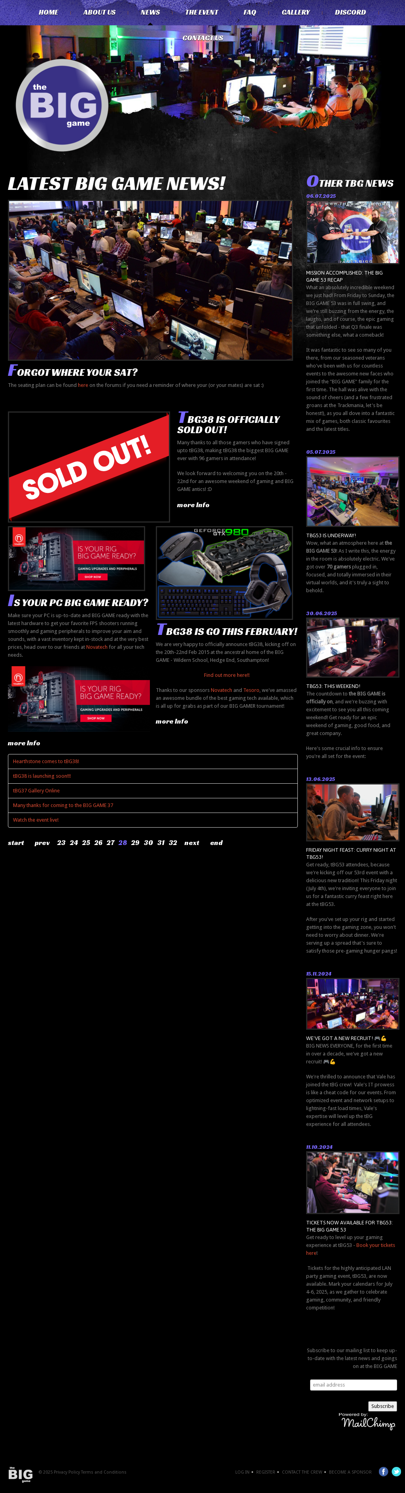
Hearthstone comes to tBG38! (46, 761)
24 (74, 842)
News (150, 12)
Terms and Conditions (104, 1472)
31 (161, 842)
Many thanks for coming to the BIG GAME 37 (63, 805)
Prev (42, 842)
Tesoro (251, 690)
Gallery (296, 12)
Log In (242, 1472)
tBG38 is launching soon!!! (42, 776)
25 (86, 842)
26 (98, 842)
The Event (201, 12)
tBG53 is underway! (331, 535)
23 (61, 842)
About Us (99, 12)
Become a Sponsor (350, 1472)
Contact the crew (302, 1472)
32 (173, 842)
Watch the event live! (36, 820)
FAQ (250, 12)
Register (265, 1472)
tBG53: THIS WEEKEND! (333, 686)
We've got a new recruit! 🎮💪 (346, 1038)
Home (48, 12)
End (216, 842)
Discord (350, 12)
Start (16, 842)
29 (135, 842)
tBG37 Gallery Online (36, 791)
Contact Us (202, 38)
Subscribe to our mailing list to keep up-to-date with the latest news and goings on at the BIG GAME (352, 1358)
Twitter (396, 1471)
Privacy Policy (67, 1472)
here (83, 385)
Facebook (383, 1471)
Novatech (97, 647)
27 (110, 842)
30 (148, 842)
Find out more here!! (227, 675)
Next (192, 842)
